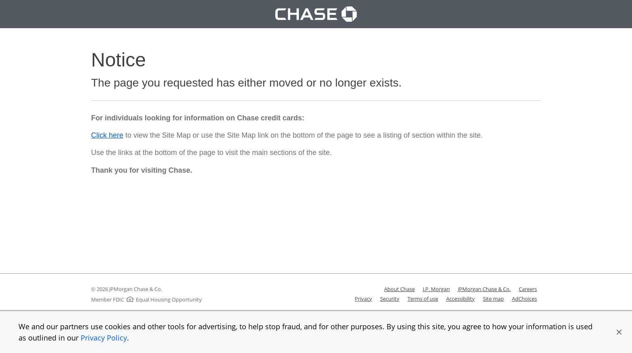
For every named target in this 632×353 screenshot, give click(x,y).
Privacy (363, 298)
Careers (528, 289)
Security (389, 298)
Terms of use (422, 298)
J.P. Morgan (436, 289)
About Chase (399, 289)
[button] (619, 332)
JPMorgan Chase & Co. (484, 289)
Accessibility (460, 298)
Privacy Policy (104, 338)
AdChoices (524, 298)
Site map (493, 298)
